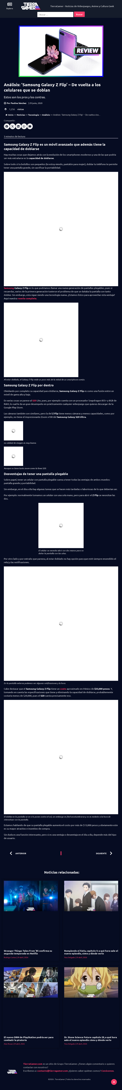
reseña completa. (27, 298)
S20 (34, 400)
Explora (9, 8)
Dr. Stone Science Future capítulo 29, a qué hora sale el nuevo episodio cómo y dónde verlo (90, 1038)
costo (63, 688)
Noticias (21, 114)
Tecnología (33, 114)
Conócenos (107, 1070)
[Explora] (9, 4)
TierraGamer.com (32, 1063)
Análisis (46, 114)
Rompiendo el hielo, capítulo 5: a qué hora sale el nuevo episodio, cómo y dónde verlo (91, 952)
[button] (7, 126)
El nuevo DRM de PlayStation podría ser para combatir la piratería (28, 1038)
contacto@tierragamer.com (52, 1070)
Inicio (9, 114)
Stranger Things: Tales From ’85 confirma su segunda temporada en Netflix (28, 952)
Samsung (9, 287)
